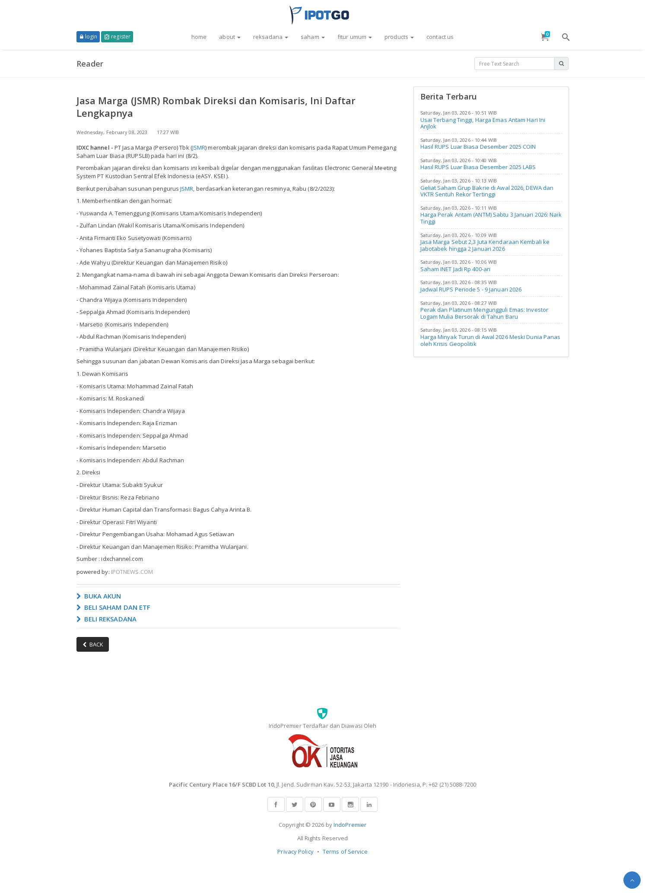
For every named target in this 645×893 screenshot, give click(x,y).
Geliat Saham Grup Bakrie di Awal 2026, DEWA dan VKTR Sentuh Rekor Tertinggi (487, 191)
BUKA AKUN (98, 596)
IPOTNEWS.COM (132, 572)
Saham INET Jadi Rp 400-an (455, 269)
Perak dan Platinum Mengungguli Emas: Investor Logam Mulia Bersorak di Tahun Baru (484, 313)
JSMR (198, 147)
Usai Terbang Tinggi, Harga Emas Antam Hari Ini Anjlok (483, 123)
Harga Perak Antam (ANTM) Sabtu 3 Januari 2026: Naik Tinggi (491, 218)
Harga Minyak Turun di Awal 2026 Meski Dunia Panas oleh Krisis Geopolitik (490, 340)
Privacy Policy (295, 851)
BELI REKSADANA (106, 619)
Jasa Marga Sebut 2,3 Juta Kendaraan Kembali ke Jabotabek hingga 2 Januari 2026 (485, 245)
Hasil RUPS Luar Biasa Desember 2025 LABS (478, 167)
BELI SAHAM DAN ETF (113, 607)
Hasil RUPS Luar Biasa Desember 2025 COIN (478, 146)
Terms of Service (345, 851)
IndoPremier (350, 825)
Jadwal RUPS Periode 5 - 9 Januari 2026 (471, 289)
